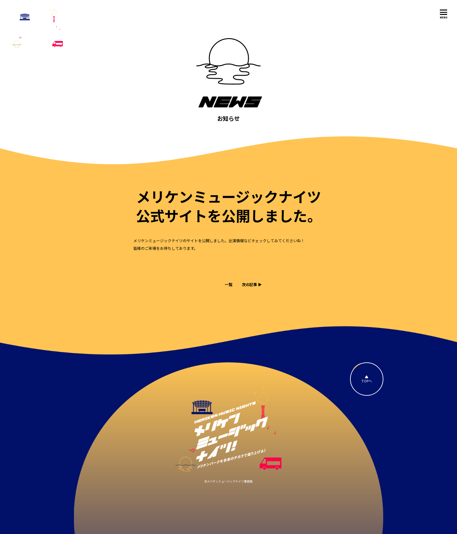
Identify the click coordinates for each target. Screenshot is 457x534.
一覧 (228, 284)
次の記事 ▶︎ (252, 284)
